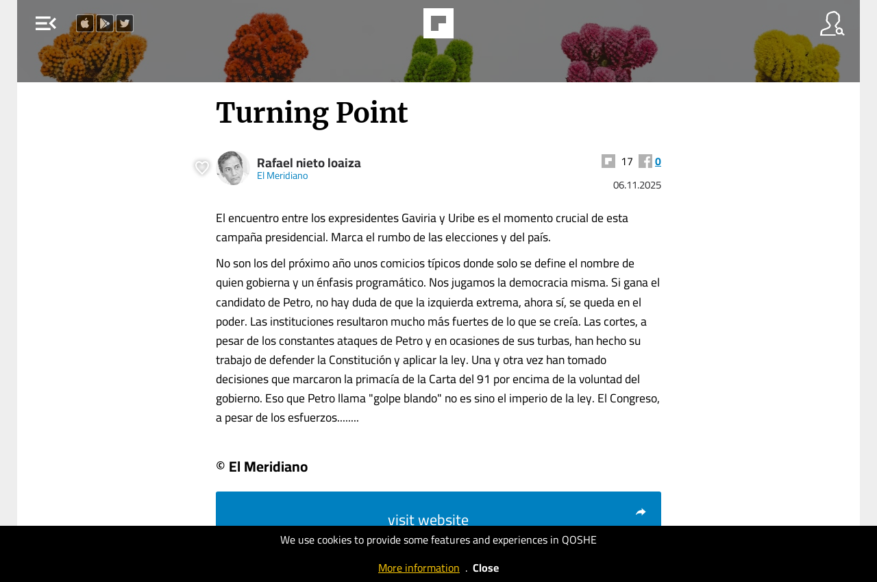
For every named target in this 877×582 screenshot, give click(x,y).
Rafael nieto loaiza (309, 163)
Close (486, 567)
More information (419, 567)
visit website (517, 519)
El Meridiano (282, 175)
